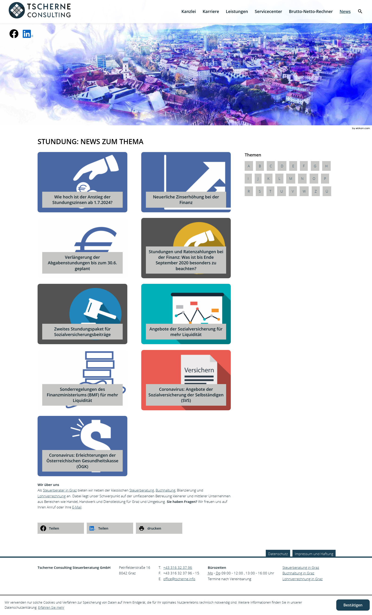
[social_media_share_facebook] (61, 528)
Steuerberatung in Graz (300, 567)
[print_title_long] (159, 528)
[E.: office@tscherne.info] (179, 578)
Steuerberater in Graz (60, 490)
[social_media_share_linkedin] (110, 528)
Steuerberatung (141, 490)
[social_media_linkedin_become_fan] (28, 33)
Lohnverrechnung (52, 496)
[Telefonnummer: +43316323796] (177, 567)
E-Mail (76, 507)
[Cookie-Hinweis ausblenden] (353, 605)
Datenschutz (278, 553)
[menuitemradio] (210, 11)
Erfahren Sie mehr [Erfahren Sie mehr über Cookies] (51, 607)
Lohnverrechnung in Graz (302, 578)
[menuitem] (188, 11)
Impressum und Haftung (314, 553)
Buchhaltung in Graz (298, 573)
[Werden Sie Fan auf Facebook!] (13, 33)
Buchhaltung (165, 490)
